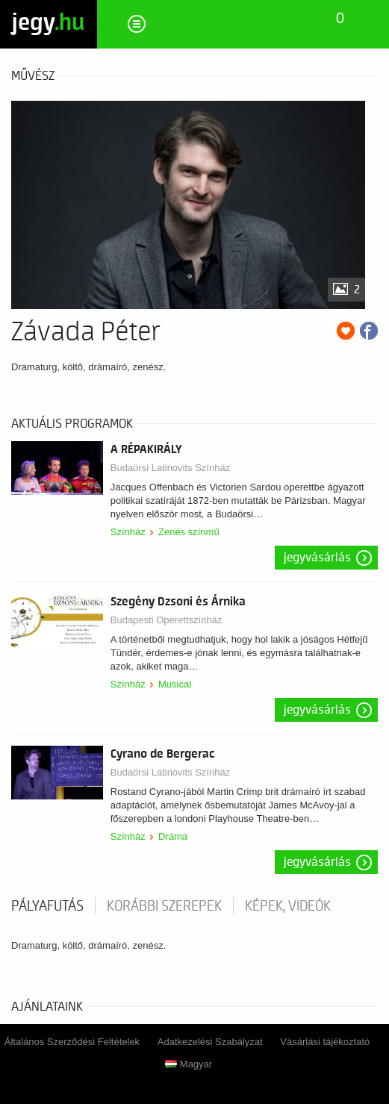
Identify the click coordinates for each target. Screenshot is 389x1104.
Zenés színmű (189, 531)
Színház (128, 531)
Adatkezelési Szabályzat (210, 1041)
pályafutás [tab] (47, 906)
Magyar (188, 1064)
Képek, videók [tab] (288, 906)
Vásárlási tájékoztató (325, 1041)
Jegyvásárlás (317, 557)
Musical (174, 684)
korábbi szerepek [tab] (164, 906)
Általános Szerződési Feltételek (72, 1041)
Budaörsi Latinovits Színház (170, 467)
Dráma (172, 836)
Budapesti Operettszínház (166, 620)
